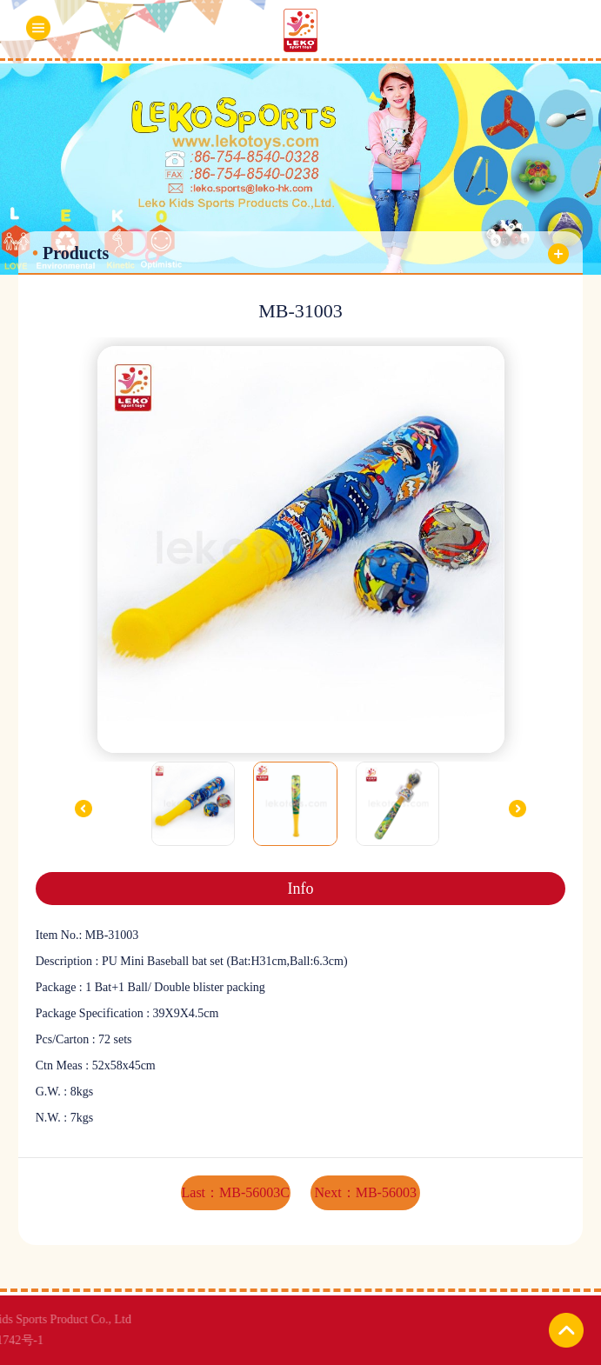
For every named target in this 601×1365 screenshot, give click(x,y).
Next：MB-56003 (366, 1192)
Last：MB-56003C (236, 1192)
